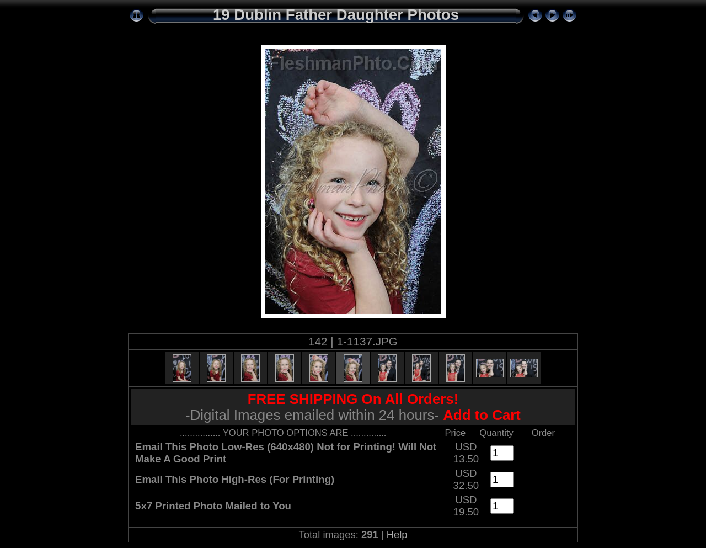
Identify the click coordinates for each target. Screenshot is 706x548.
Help (397, 534)
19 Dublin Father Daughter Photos (336, 14)
